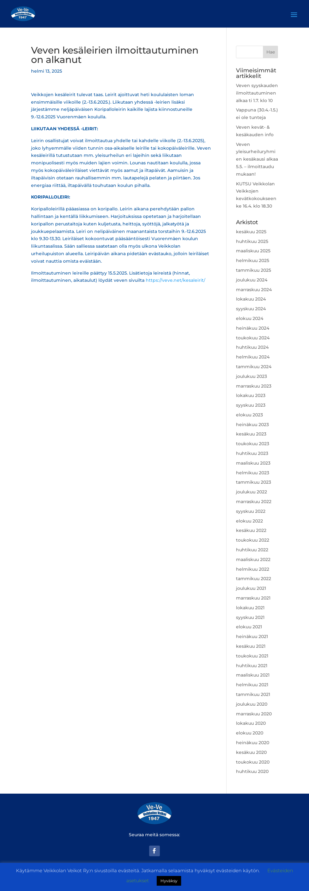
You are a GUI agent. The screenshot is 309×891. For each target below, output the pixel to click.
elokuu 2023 (249, 415)
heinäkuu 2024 (252, 328)
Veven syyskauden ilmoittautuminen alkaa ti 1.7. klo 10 (257, 93)
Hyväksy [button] (168, 880)
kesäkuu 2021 (250, 646)
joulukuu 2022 (251, 492)
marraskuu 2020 (254, 714)
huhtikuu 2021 (251, 665)
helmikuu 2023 (252, 473)
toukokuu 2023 (252, 443)
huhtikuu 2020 (252, 771)
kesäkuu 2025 (251, 231)
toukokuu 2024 (253, 338)
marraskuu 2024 (254, 289)
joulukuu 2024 (251, 280)
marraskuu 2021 (253, 598)
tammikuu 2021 (253, 694)
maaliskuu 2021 (253, 675)
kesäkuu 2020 (251, 752)
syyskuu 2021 (250, 617)
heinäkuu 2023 (252, 424)
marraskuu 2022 (253, 501)
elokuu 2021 (249, 627)
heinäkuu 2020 (252, 742)
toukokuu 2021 (252, 656)
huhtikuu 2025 (252, 241)
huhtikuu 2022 (252, 550)
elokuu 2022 (249, 521)
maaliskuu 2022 (253, 559)
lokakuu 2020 (251, 723)
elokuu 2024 (249, 318)
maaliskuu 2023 (253, 463)
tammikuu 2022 (253, 578)
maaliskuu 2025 (253, 251)
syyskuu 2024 (251, 309)
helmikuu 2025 (252, 260)
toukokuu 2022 (252, 540)
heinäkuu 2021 (252, 636)
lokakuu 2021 (250, 607)
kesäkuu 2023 (251, 434)
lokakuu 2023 (250, 395)
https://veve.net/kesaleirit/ (175, 280)
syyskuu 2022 (250, 511)
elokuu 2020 (249, 733)
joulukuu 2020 (251, 704)
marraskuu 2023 (253, 386)
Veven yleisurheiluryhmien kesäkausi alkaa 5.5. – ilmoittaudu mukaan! (257, 159)
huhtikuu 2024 (252, 347)
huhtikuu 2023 (252, 453)
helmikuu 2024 (253, 357)
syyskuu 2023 (250, 405)
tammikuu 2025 (253, 270)
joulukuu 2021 (251, 588)
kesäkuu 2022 (251, 530)
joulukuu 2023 (251, 376)
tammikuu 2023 (253, 482)
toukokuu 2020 (253, 762)
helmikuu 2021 (252, 685)
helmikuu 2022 (252, 569)
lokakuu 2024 (251, 299)
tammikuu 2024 (253, 366)
